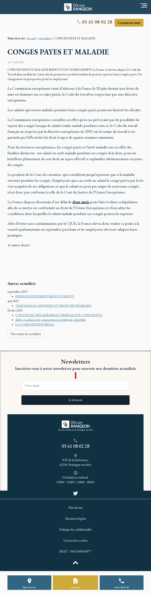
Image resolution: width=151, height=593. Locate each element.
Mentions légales (75, 518)
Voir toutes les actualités (26, 334)
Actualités (45, 38)
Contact (75, 587)
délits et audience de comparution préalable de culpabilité (50, 320)
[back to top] (75, 562)
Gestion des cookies (75, 540)
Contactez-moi (129, 22)
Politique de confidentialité (75, 529)
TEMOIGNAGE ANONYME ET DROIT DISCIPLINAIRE (53, 306)
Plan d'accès (29, 587)
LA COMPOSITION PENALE (34, 324)
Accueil (31, 38)
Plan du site (75, 507)
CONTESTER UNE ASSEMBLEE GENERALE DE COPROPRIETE (58, 315)
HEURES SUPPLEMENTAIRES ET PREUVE (44, 296)
